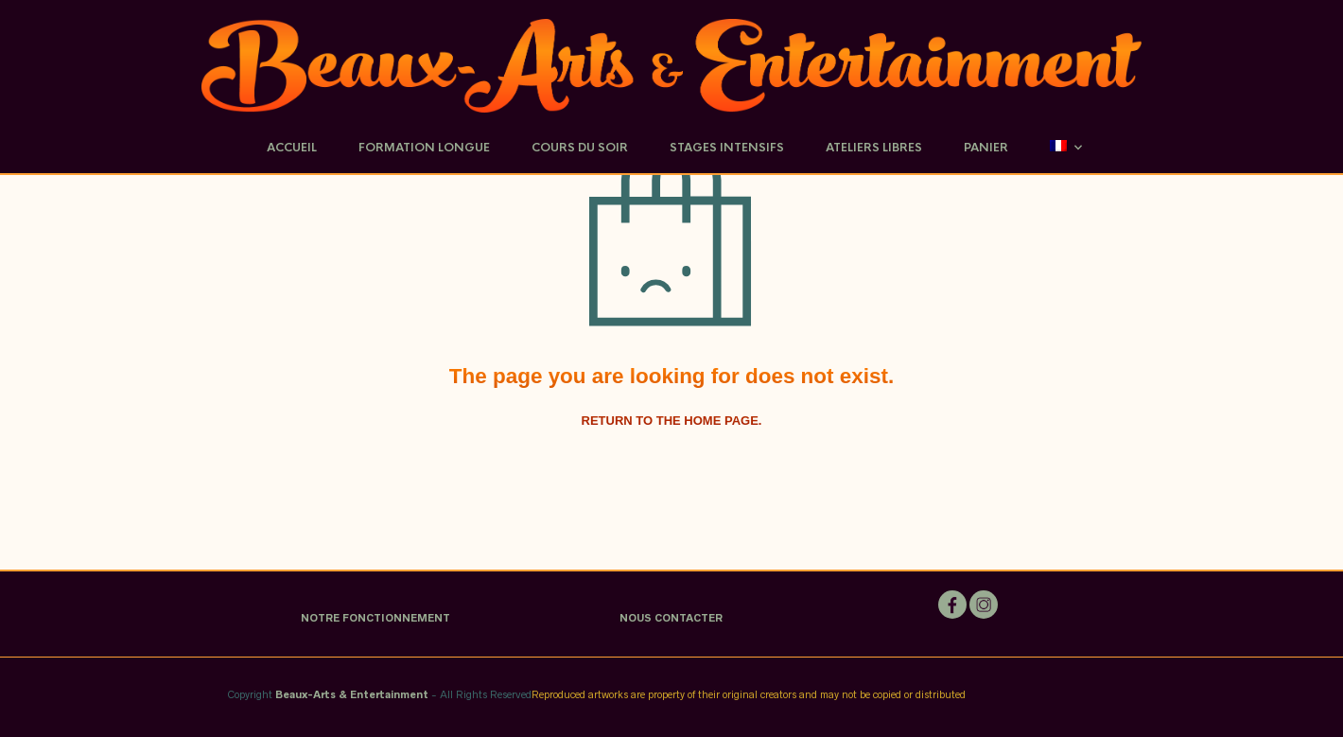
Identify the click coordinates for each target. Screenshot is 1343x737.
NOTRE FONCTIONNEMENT (375, 617)
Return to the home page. (672, 420)
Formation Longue (424, 147)
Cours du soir (580, 147)
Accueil (292, 147)
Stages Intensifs (727, 147)
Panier (986, 147)
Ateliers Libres (874, 147)
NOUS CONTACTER (671, 617)
